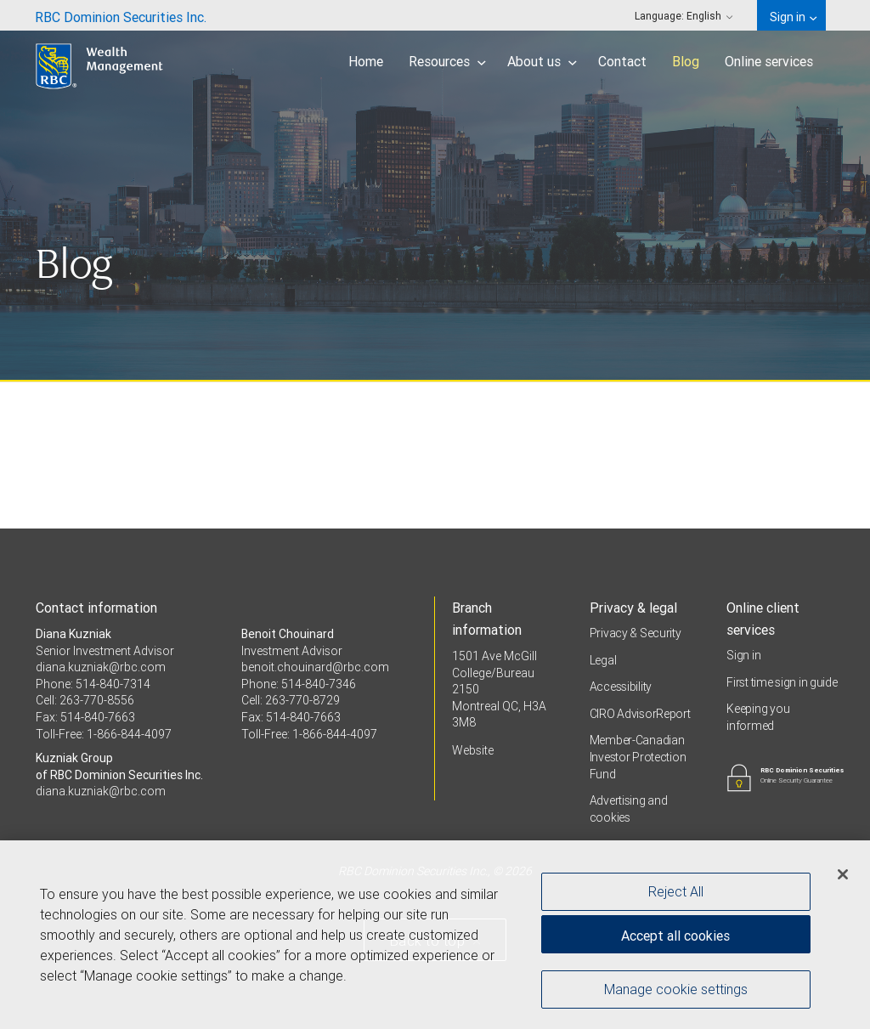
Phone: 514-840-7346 (298, 684)
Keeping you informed (757, 717)
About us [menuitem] (542, 61)
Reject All (675, 892)
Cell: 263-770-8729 (290, 700)
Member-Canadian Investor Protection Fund (638, 756)
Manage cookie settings (676, 989)
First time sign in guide (781, 682)
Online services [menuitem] (769, 61)
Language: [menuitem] (684, 15)
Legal (603, 660)
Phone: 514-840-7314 (93, 684)
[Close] (843, 875)
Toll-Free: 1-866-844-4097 (104, 734)
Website (473, 750)
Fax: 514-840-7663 (85, 717)
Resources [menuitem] (447, 61)
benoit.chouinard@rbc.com (315, 667)
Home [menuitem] (365, 61)
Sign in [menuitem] (793, 17)
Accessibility (621, 686)
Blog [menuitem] (685, 61)
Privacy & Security (635, 633)
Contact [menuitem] (622, 61)
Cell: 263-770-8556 (85, 700)
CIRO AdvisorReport (640, 713)
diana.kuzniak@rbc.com (101, 667)
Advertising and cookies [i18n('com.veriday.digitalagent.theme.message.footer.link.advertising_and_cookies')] (629, 809)
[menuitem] (120, 15)
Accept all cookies (675, 936)
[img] (435, 191)
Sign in (743, 655)
